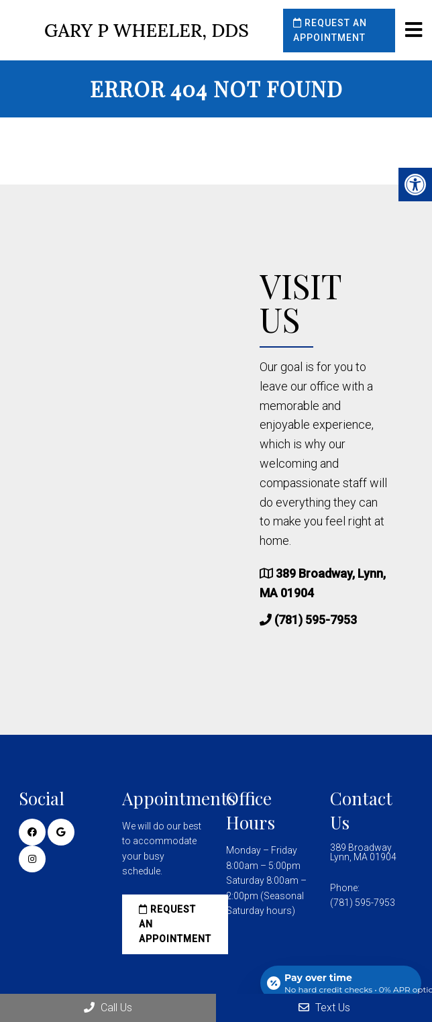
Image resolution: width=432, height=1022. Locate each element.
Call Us (108, 1007)
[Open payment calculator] (340, 983)
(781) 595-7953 (315, 620)
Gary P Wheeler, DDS (146, 30)
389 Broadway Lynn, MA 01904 (363, 852)
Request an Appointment (330, 30)
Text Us (324, 1007)
